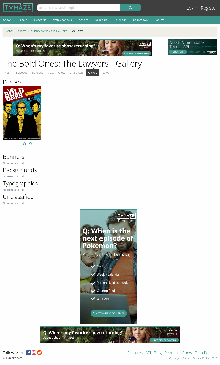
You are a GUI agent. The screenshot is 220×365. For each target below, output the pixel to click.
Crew (61, 72)
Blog (158, 353)
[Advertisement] (82, 47)
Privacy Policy (200, 358)
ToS (214, 358)
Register (209, 8)
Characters (76, 72)
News (105, 72)
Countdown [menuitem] (140, 20)
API (148, 353)
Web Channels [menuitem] (62, 20)
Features (135, 353)
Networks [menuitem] (40, 20)
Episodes (22, 72)
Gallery (92, 72)
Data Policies (206, 353)
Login (192, 8)
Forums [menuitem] (159, 20)
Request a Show (178, 353)
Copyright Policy (179, 358)
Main (8, 72)
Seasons (37, 72)
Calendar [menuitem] (120, 20)
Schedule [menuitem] (101, 20)
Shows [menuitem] (7, 20)
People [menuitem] (23, 20)
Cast (51, 72)
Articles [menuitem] (83, 20)
